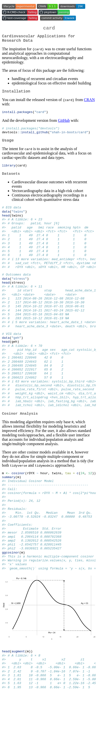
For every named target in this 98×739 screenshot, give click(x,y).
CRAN (89, 104)
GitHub (64, 125)
